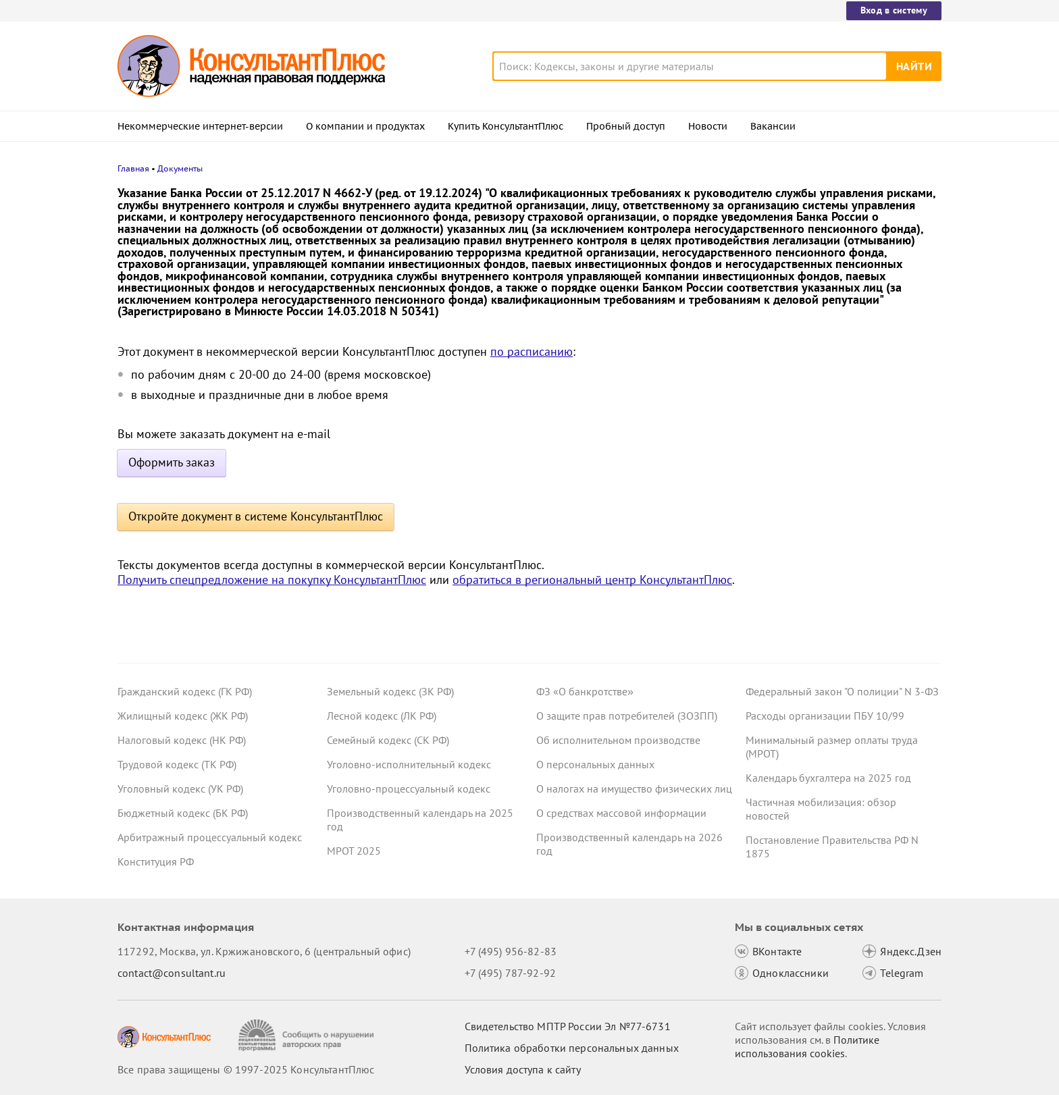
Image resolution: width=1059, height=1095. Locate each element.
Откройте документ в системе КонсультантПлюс (255, 516)
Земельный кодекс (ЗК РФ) (390, 691)
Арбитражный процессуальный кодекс (210, 837)
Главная (133, 168)
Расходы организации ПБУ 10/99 (825, 715)
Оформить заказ (171, 462)
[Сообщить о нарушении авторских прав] (307, 1035)
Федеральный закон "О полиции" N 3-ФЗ (842, 691)
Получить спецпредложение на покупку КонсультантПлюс (272, 579)
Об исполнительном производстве (618, 740)
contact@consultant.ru (172, 973)
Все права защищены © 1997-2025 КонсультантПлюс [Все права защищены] (246, 1069)
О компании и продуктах (365, 126)
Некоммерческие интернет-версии (200, 126)
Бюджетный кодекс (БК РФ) (183, 813)
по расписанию (531, 351)
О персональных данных (595, 764)
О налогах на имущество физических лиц (634, 788)
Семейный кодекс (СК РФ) (388, 740)
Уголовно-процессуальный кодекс (408, 788)
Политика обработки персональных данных (572, 1047)
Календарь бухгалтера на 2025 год (828, 777)
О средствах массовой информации (621, 813)
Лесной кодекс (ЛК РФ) (381, 715)
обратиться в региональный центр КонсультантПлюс (592, 579)
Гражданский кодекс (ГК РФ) (185, 691)
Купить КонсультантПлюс (505, 126)
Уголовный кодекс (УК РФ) (180, 788)
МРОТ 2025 (354, 850)
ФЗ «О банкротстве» (585, 691)
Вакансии (773, 126)
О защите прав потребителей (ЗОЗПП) (626, 715)
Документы (180, 168)
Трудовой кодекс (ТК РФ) (177, 764)
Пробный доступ (625, 126)
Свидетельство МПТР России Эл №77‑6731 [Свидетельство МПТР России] (568, 1026)
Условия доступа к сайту (523, 1069)
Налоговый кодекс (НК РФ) (182, 740)
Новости (707, 126)
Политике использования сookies (807, 1046)
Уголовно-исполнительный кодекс (409, 764)
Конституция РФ (156, 861)
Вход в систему (893, 10)
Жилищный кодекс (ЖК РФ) (183, 715)
